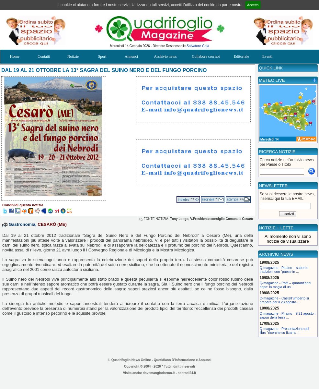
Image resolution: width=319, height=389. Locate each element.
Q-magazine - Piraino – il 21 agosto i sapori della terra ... (287, 315)
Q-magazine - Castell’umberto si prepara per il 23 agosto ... (284, 300)
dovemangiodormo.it (159, 373)
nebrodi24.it (187, 373)
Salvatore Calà (198, 46)
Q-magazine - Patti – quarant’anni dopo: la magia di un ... (285, 285)
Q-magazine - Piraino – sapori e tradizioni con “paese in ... (284, 270)
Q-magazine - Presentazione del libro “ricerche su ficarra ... (284, 330)
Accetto (253, 5)
